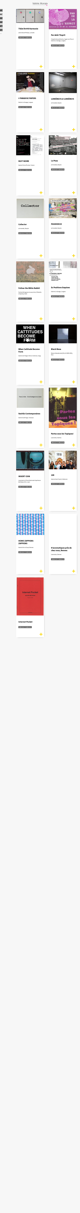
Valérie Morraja (40, 2)
